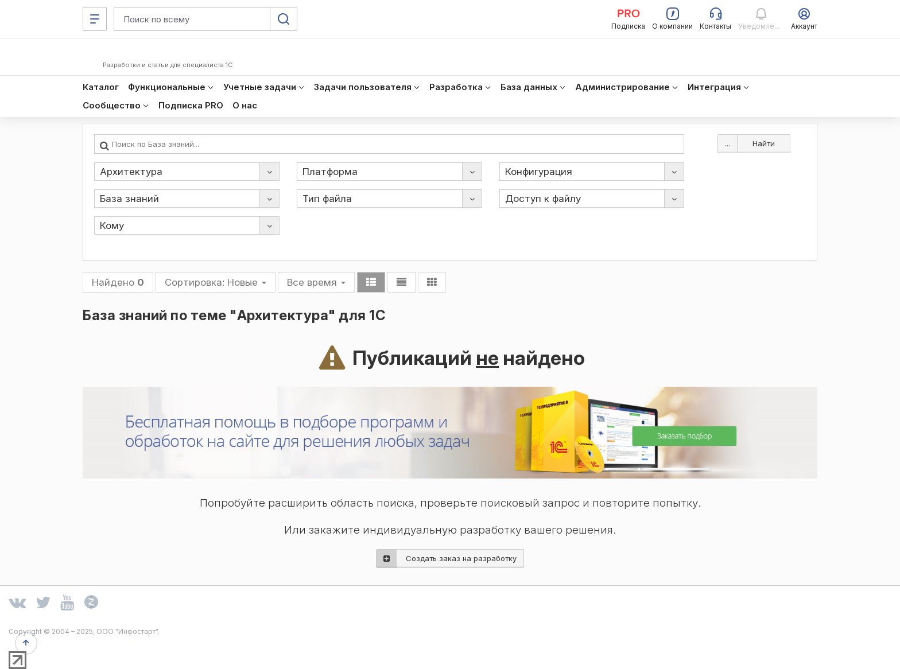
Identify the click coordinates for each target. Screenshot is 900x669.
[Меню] (95, 19)
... (727, 143)
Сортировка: (215, 282)
